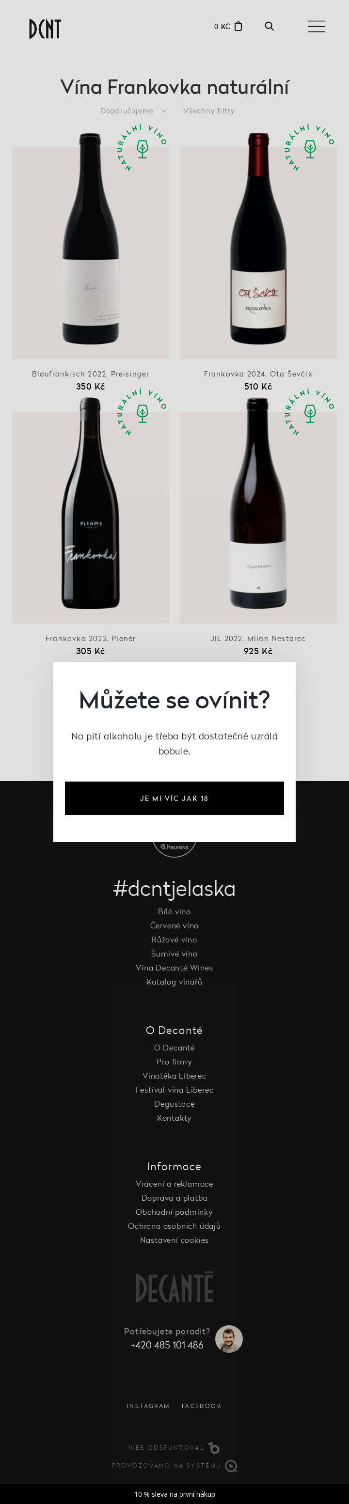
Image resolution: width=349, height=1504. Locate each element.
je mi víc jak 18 (174, 798)
